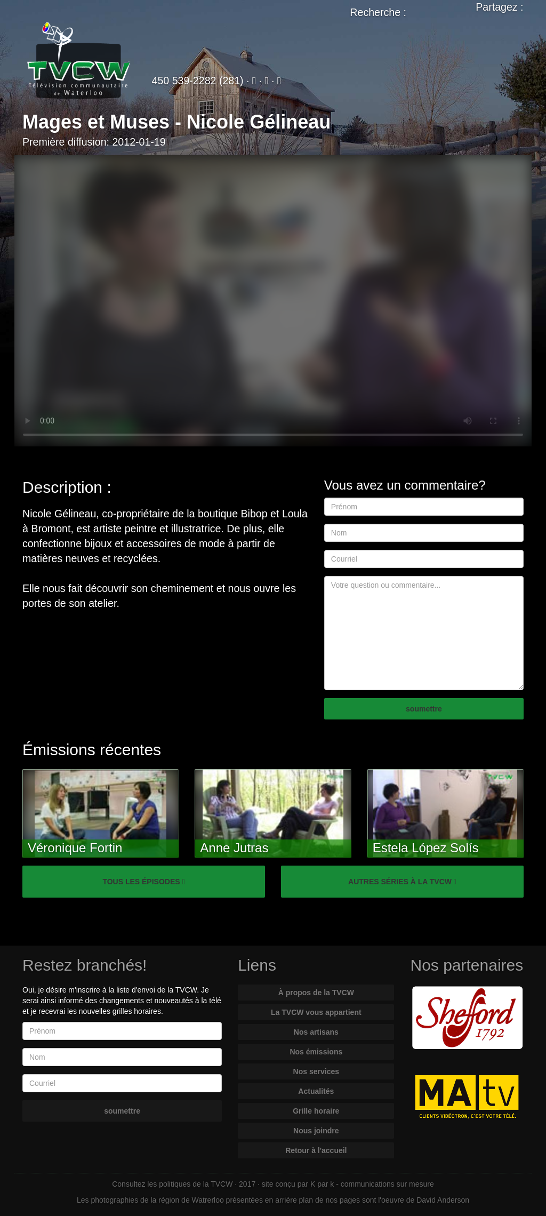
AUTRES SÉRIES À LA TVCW (402, 881)
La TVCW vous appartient (316, 1012)
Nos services (316, 1071)
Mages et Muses (96, 122)
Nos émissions (316, 1051)
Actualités (316, 1091)
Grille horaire (316, 1111)
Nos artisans (316, 1032)
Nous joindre (316, 1130)
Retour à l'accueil (316, 1150)
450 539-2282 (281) (198, 80)
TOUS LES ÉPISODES (143, 881)
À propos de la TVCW (316, 992)
